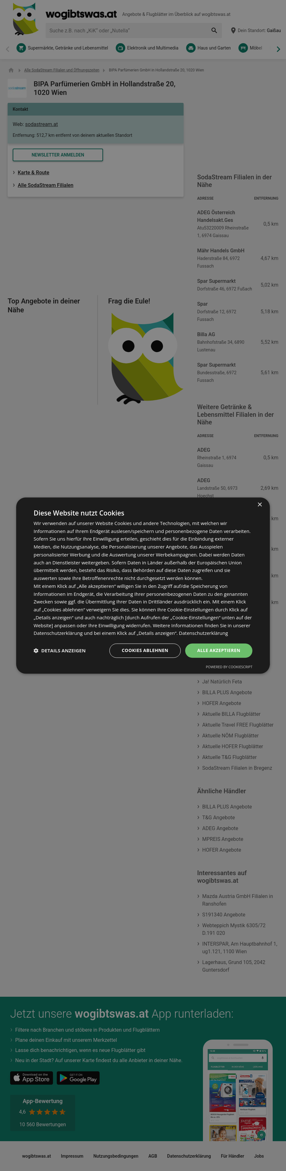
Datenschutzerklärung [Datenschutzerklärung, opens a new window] (203, 633)
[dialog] (143, 585)
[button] (60, 651)
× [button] (259, 504)
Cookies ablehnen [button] (145, 650)
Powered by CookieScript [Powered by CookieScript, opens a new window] (229, 666)
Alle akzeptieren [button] (218, 650)
